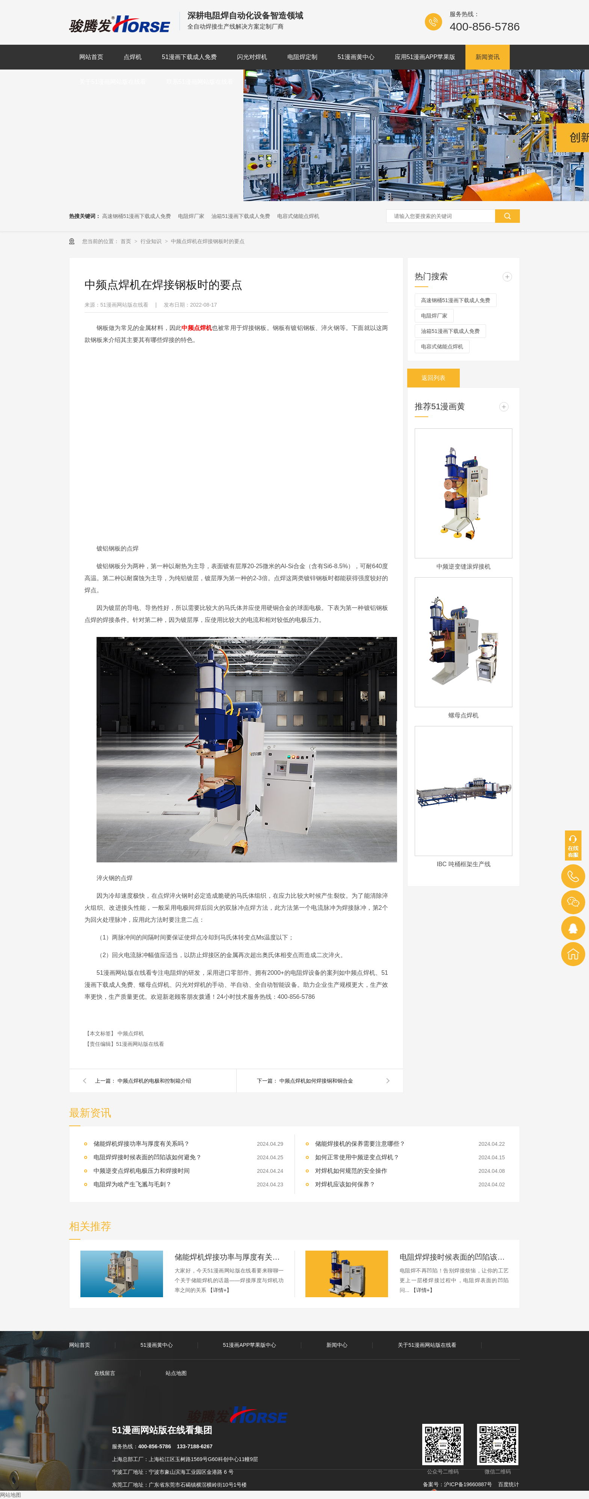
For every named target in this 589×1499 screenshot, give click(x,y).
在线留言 (104, 1373)
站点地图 (176, 1373)
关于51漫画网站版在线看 (112, 82)
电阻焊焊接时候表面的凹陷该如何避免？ (148, 1157)
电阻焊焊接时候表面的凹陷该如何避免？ (454, 1257)
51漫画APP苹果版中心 (249, 1345)
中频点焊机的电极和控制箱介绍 (154, 1081)
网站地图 (10, 1495)
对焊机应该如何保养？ (345, 1184)
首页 (127, 241)
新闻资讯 (488, 57)
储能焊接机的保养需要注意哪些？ (360, 1144)
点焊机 (133, 57)
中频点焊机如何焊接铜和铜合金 (316, 1081)
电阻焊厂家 (191, 216)
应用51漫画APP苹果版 (425, 57)
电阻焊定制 (302, 57)
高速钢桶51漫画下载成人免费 (136, 216)
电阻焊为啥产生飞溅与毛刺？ (133, 1184)
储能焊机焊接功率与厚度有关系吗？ (229, 1257)
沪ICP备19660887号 (468, 1484)
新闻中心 (336, 1345)
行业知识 (151, 241)
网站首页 (91, 57)
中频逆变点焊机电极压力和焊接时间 (142, 1171)
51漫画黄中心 (356, 57)
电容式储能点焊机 (298, 216)
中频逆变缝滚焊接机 (463, 566)
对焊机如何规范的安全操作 (351, 1171)
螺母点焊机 (464, 715)
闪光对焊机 (252, 57)
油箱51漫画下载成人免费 (240, 216)
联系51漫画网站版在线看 (199, 82)
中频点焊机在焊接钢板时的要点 (208, 241)
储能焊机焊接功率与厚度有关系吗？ (142, 1144)
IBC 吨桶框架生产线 (463, 864)
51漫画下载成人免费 (189, 57)
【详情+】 (220, 1290)
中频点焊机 (131, 1033)
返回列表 (433, 378)
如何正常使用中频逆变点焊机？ (357, 1157)
